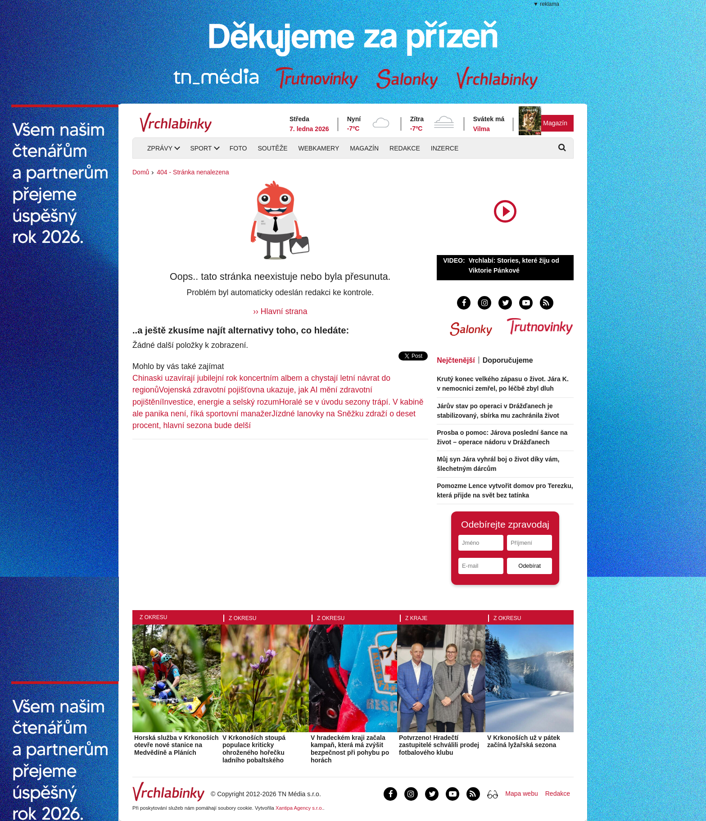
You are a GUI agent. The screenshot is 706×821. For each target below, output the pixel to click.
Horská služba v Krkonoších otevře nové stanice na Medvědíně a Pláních (176, 745)
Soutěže (272, 148)
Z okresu (153, 617)
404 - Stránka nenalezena (193, 172)
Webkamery (319, 148)
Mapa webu (521, 793)
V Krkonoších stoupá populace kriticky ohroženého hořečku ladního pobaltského (253, 749)
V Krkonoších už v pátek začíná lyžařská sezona (523, 741)
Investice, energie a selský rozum (220, 401)
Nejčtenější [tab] (456, 360)
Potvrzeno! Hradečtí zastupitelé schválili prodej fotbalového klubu (439, 745)
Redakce (404, 148)
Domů (140, 172)
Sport (201, 148)
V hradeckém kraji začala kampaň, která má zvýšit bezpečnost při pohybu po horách (350, 749)
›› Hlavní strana (280, 311)
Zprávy (159, 148)
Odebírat (529, 565)
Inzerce (444, 148)
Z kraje (416, 618)
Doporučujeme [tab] (508, 360)
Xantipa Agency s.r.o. (299, 808)
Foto (238, 148)
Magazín (555, 123)
